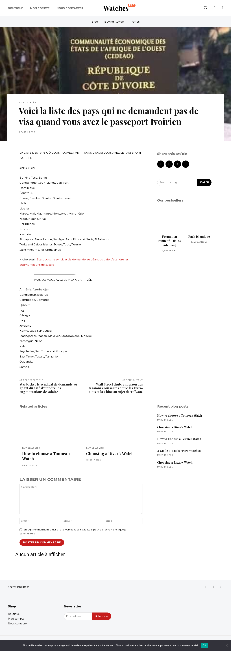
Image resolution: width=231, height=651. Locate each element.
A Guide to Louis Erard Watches (179, 451)
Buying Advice (31, 448)
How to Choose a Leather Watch (179, 439)
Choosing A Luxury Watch (175, 462)
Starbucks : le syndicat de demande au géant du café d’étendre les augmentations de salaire (48, 388)
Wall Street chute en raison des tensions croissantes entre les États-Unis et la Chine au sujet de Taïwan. (116, 388)
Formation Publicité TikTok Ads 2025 (169, 241)
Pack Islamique (199, 237)
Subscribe (101, 617)
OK (204, 645)
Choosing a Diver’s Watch (110, 454)
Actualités (27, 102)
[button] (206, 8)
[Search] (204, 182)
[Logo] (119, 8)
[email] (77, 618)
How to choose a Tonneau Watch (46, 456)
